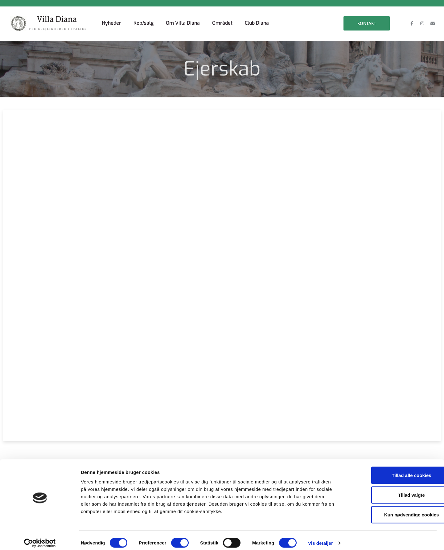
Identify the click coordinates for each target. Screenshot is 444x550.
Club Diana (257, 23)
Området (222, 23)
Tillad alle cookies (392, 470)
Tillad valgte (392, 489)
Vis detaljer (320, 537)
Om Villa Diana (183, 23)
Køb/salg (144, 23)
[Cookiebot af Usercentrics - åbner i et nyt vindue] (40, 538)
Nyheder (111, 23)
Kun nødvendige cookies (392, 509)
